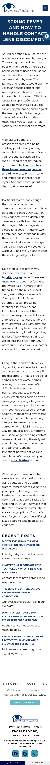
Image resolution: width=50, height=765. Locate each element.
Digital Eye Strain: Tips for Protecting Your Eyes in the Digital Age (21, 545)
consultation (20, 460)
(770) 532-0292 (35, 694)
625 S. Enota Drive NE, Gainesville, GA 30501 (24, 731)
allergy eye (14, 277)
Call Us (12, 763)
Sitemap (40, 741)
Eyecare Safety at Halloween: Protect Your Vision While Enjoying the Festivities (22, 640)
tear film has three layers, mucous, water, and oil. (22, 169)
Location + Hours (25, 702)
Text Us (37, 763)
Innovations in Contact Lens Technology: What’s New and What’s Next (22, 569)
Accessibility (14, 743)
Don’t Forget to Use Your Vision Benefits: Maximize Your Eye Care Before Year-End (22, 616)
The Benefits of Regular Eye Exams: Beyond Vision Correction (21, 593)
